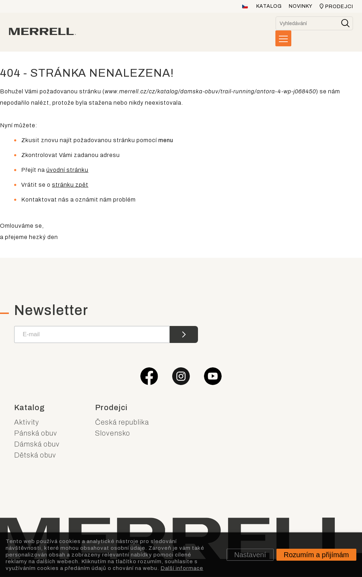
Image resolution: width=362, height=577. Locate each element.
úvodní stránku (67, 170)
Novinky (301, 6)
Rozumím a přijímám (316, 555)
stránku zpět (70, 185)
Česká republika (122, 422)
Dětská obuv (35, 455)
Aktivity (26, 422)
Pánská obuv (35, 433)
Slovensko (112, 433)
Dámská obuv (37, 444)
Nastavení (250, 555)
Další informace (181, 568)
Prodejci (339, 6)
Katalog (269, 6)
